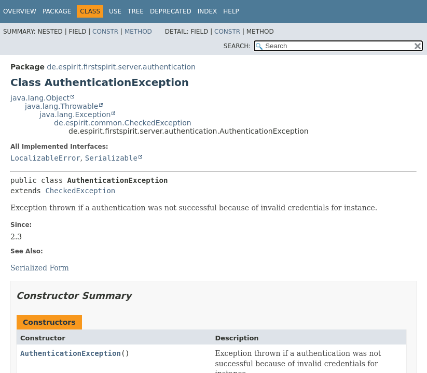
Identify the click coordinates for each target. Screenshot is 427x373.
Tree (136, 11)
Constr (105, 31)
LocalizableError (45, 158)
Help (231, 11)
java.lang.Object (40, 98)
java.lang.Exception (75, 114)
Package (57, 11)
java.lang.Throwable (61, 106)
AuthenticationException (70, 353)
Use (115, 11)
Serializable (111, 158)
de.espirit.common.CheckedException (122, 123)
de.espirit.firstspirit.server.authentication (121, 67)
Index (207, 11)
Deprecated (170, 11)
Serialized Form (39, 268)
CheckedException (80, 191)
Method (138, 31)
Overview (19, 11)
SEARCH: (237, 46)
